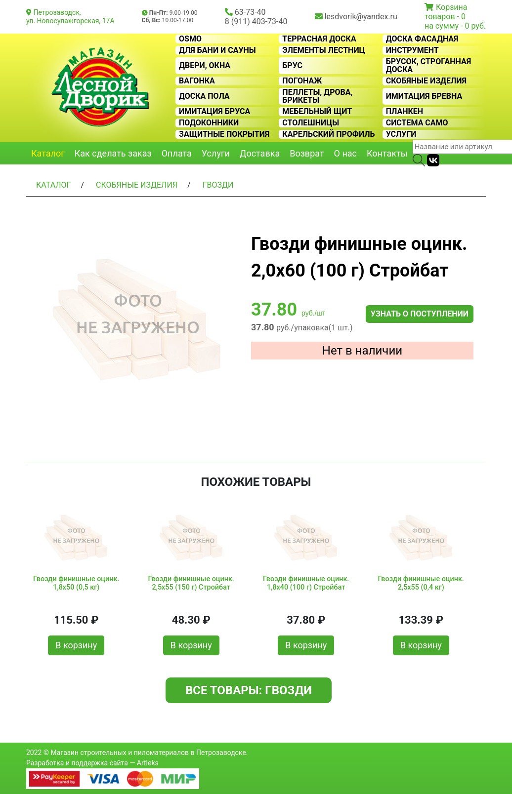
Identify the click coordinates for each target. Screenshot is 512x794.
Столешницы (310, 123)
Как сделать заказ (113, 153)
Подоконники (209, 123)
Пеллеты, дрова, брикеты (317, 96)
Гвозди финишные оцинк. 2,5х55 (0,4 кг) (421, 583)
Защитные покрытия (224, 134)
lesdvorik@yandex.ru (361, 16)
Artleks (148, 763)
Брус (292, 66)
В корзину (76, 645)
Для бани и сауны (217, 50)
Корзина (451, 7)
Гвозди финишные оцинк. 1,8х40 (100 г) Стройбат (306, 583)
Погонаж (302, 81)
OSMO (190, 39)
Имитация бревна (424, 96)
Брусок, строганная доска (428, 66)
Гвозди (218, 185)
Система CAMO (417, 123)
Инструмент (412, 50)
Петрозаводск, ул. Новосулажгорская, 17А (70, 16)
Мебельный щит (317, 112)
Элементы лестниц (323, 50)
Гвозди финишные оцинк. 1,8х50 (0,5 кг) (76, 583)
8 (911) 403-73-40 (256, 21)
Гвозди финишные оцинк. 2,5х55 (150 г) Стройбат (191, 583)
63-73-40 (250, 12)
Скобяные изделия (426, 81)
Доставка (260, 153)
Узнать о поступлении (420, 313)
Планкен (404, 112)
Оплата (177, 153)
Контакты (387, 153)
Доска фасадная (422, 39)
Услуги (401, 134)
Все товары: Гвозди (248, 690)
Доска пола (204, 96)
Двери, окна (204, 66)
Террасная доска (319, 39)
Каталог (48, 153)
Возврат (307, 153)
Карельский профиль (328, 134)
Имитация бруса (214, 112)
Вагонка (197, 81)
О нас (345, 153)
